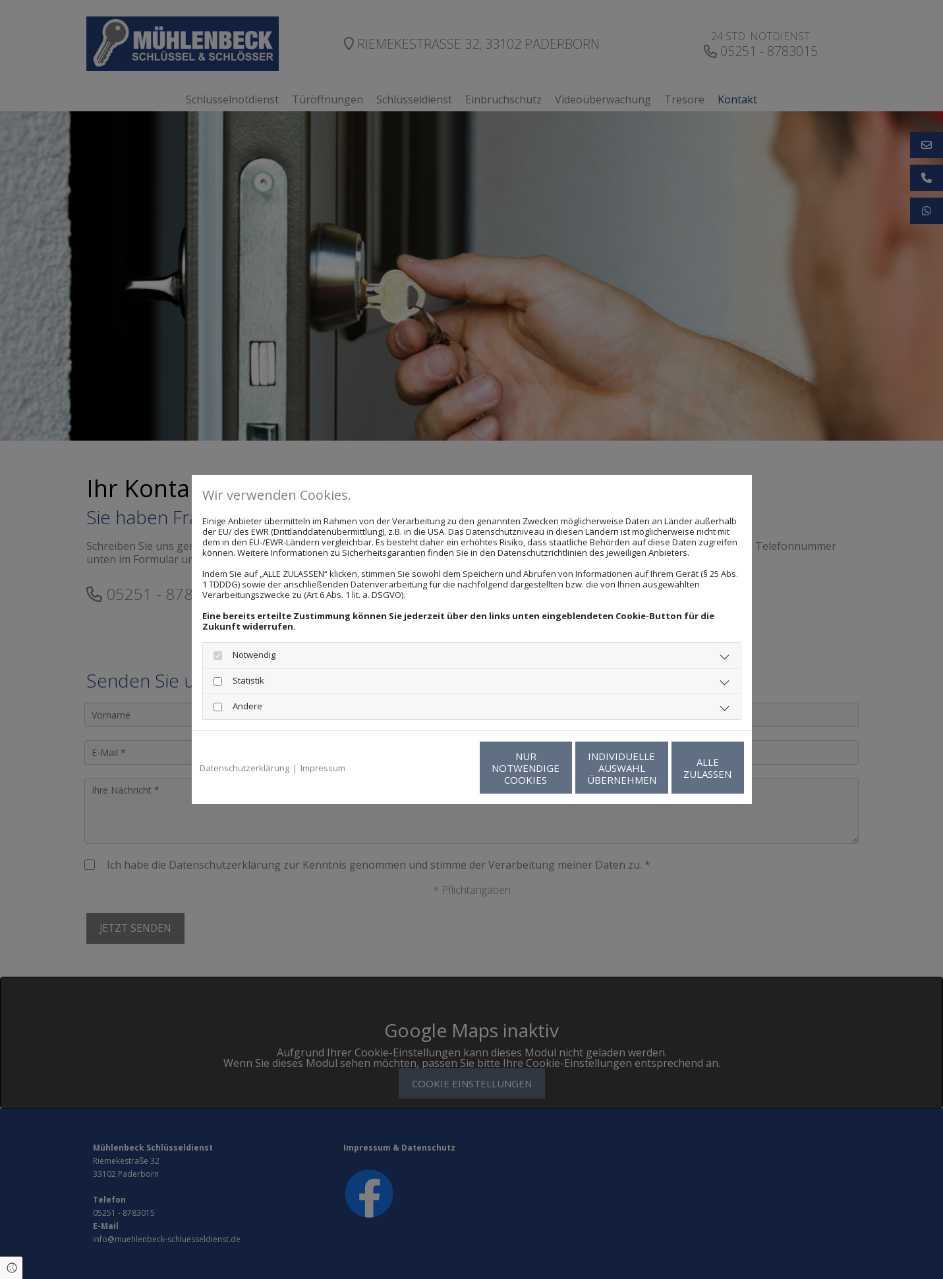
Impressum (322, 768)
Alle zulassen (683, 768)
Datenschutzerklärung (244, 768)
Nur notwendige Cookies (432, 767)
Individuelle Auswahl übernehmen (557, 767)
